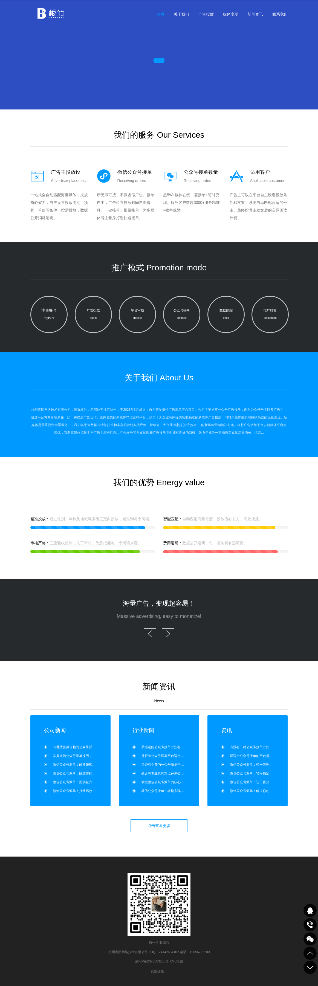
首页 (160, 14)
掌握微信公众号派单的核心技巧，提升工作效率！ (177, 782)
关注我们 (310, 938)
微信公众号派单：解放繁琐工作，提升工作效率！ (89, 765)
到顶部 (310, 953)
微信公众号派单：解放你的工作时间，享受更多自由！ (92, 773)
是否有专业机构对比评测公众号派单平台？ (172, 773)
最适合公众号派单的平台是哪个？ (254, 756)
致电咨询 (310, 924)
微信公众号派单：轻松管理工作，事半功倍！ (263, 765)
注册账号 (49, 315)
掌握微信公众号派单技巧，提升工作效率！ (84, 756)
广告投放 (206, 14)
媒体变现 (230, 14)
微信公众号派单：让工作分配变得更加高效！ (263, 782)
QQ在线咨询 (310, 910)
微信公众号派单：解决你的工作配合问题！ (261, 791)
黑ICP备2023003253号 (152, 961)
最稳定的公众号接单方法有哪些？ (165, 747)
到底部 (310, 967)
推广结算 (270, 315)
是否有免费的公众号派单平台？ (164, 765)
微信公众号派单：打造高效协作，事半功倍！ (85, 791)
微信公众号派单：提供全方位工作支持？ (82, 782)
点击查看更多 (159, 825)
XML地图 (176, 961)
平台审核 (137, 315)
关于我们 (181, 14)
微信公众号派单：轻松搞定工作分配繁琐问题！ (264, 773)
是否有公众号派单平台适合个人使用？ (169, 756)
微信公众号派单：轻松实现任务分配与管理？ (174, 791)
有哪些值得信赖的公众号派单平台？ (79, 747)
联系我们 (280, 14)
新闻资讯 (255, 14)
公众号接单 (182, 315)
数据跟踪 (226, 315)
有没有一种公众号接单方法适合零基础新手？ (263, 747)
